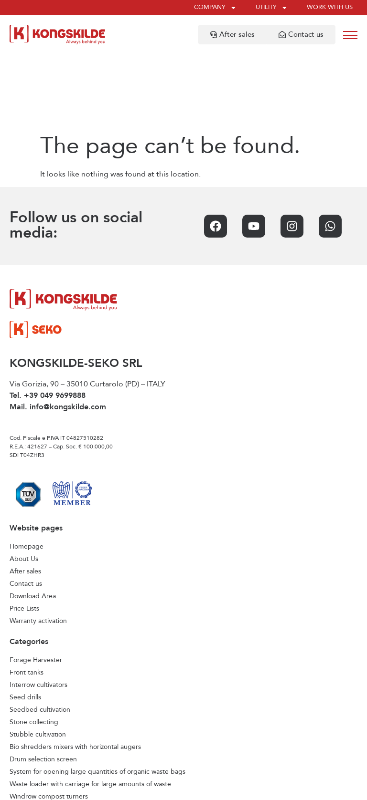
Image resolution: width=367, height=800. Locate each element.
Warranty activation (38, 545)
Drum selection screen (43, 683)
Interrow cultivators (38, 609)
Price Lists (24, 533)
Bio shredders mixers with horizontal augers (75, 671)
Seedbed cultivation (40, 634)
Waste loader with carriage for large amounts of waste (90, 708)
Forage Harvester (36, 584)
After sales (25, 495)
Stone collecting (34, 646)
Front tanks (26, 596)
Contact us (26, 508)
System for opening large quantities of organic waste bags (97, 696)
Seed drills (25, 621)
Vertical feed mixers (39, 745)
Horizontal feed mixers (43, 733)
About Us (24, 483)
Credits (270, 788)
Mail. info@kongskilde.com (58, 331)
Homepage (26, 471)
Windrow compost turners (49, 720)
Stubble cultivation (38, 658)
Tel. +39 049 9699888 (48, 320)
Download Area (33, 520)
